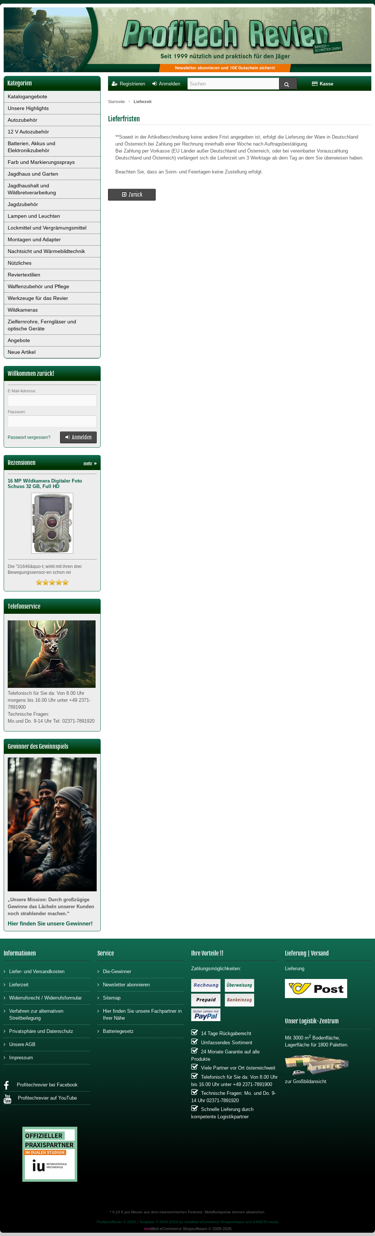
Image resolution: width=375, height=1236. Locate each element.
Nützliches (19, 263)
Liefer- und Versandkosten (34, 971)
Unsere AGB (20, 1044)
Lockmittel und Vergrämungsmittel (47, 228)
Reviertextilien (24, 275)
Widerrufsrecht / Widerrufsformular (43, 997)
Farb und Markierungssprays (41, 162)
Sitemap (108, 997)
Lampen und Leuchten (34, 216)
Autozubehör (22, 120)
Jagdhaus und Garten (33, 174)
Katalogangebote (27, 96)
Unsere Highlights (28, 108)
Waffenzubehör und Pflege (38, 286)
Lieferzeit (16, 984)
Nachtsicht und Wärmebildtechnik (46, 251)
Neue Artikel (22, 352)
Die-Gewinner (114, 971)
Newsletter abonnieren (123, 984)
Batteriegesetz (115, 1031)
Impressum (18, 1057)
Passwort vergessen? (29, 437)
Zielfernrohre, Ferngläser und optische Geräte (42, 325)
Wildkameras (23, 310)
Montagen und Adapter (34, 239)
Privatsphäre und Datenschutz (38, 1031)
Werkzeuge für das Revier (38, 298)
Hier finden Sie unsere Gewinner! (50, 923)
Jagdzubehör (23, 204)
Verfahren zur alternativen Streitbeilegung (33, 1014)
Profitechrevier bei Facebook (41, 1085)
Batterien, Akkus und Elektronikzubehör (31, 146)
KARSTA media (266, 1222)
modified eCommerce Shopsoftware (214, 1222)
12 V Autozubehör (28, 132)
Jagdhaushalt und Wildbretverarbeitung (32, 189)
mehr (90, 463)
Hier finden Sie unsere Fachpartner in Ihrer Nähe (139, 1014)
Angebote (19, 340)
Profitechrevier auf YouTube (40, 1099)
